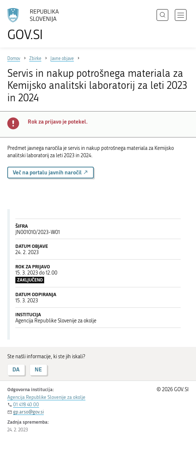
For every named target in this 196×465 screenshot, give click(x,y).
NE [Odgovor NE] (38, 369)
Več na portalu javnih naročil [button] (50, 172)
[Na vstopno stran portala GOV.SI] (36, 24)
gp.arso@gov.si (28, 412)
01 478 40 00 (26, 404)
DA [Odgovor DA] (16, 369)
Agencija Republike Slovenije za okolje (46, 397)
